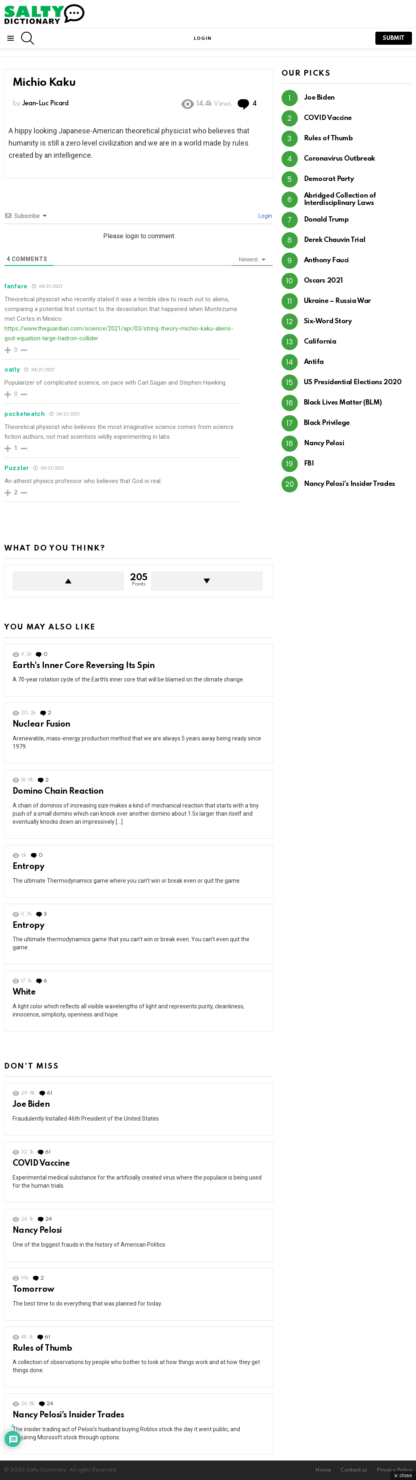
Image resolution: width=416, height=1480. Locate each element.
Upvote (68, 581)
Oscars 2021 (323, 280)
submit (394, 38)
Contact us (353, 1470)
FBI (309, 463)
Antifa (314, 362)
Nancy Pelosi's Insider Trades (68, 1415)
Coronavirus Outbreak (339, 158)
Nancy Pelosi (37, 1231)
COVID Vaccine (41, 1164)
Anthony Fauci (326, 260)
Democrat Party (329, 179)
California (320, 341)
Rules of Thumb (42, 1349)
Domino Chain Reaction (58, 792)
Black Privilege (327, 423)
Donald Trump (326, 219)
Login (264, 216)
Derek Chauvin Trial (334, 240)
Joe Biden (31, 1105)
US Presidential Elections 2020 (353, 382)
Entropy (28, 867)
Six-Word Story (328, 321)
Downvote (206, 581)
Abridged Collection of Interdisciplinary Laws (340, 199)
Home (323, 1470)
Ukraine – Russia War (337, 301)
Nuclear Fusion (41, 724)
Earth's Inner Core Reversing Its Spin (83, 666)
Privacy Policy (394, 1470)
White (24, 992)
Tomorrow (33, 1290)
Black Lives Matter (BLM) (343, 402)
